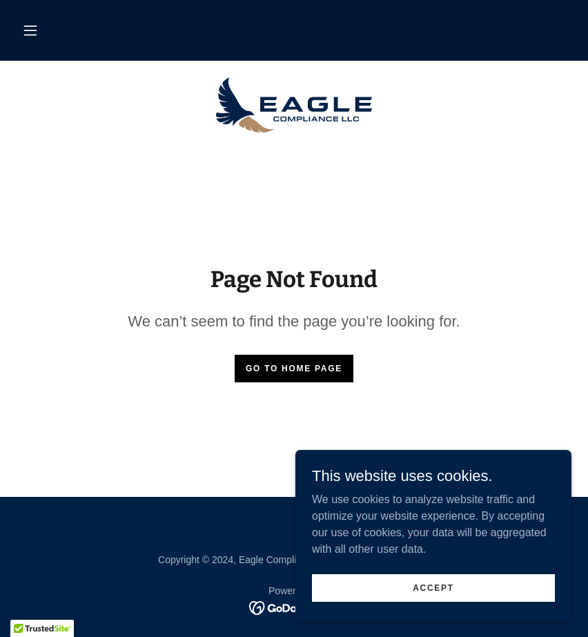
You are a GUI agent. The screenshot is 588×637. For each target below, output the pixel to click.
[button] (30, 30)
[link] (294, 105)
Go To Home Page (294, 368)
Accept (433, 587)
